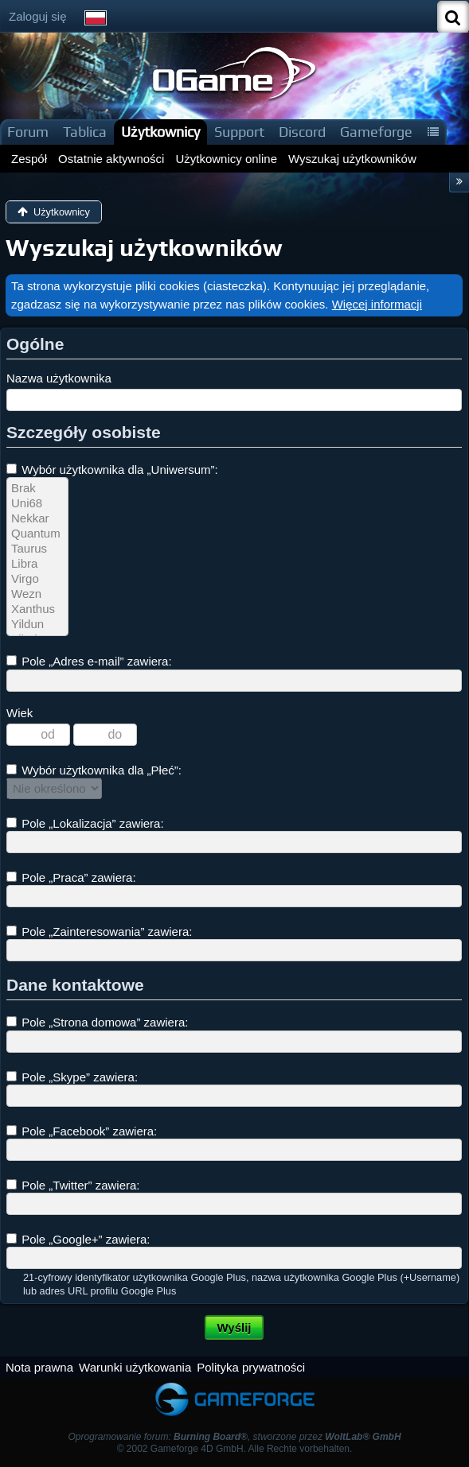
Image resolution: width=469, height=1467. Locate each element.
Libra (37, 564)
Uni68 (37, 503)
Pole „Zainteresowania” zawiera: (99, 931)
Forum (28, 131)
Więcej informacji (377, 304)
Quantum (37, 533)
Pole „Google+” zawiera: (78, 1239)
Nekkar (37, 518)
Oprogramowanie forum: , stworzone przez (234, 1436)
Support (239, 131)
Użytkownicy (160, 131)
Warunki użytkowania (135, 1367)
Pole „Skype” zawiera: (72, 1077)
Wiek (19, 713)
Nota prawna (39, 1367)
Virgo (37, 579)
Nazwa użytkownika (58, 378)
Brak (37, 488)
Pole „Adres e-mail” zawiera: (89, 661)
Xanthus (37, 609)
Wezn (37, 594)
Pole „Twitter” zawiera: (73, 1185)
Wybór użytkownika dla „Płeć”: (94, 770)
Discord (302, 131)
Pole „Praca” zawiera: (71, 877)
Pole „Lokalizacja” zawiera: (85, 823)
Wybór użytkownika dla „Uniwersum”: (112, 469)
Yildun (37, 624)
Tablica (85, 131)
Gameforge (376, 131)
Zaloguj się (38, 16)
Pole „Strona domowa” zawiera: (97, 1022)
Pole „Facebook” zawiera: (81, 1131)
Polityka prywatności (251, 1367)
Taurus (37, 549)
